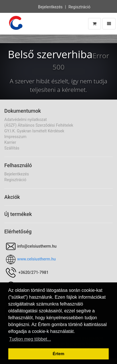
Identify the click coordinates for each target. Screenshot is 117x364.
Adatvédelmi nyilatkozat (25, 119)
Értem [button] (58, 353)
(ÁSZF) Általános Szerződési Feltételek (38, 125)
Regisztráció (79, 6)
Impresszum (15, 136)
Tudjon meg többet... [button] (30, 339)
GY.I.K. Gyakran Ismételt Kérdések (34, 131)
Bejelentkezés (50, 6)
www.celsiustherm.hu (36, 259)
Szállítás (11, 148)
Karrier (10, 142)
